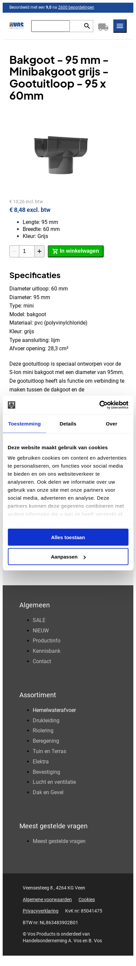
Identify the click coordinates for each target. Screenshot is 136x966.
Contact (42, 661)
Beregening (46, 741)
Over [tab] (112, 423)
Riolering (43, 730)
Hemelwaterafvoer (54, 710)
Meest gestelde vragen (59, 841)
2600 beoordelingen (76, 7)
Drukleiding (46, 720)
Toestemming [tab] (24, 423)
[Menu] (120, 26)
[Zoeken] (50, 26)
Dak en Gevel (48, 792)
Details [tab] (68, 423)
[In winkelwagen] (76, 251)
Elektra (41, 761)
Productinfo (46, 640)
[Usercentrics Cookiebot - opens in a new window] (99, 405)
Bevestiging (46, 772)
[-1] (14, 251)
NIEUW (41, 630)
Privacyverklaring (40, 911)
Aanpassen (68, 557)
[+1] (39, 251)
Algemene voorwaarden (47, 899)
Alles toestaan (68, 537)
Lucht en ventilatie (54, 782)
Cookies (87, 899)
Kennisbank (46, 651)
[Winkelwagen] (103, 26)
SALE (39, 620)
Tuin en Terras (49, 751)
